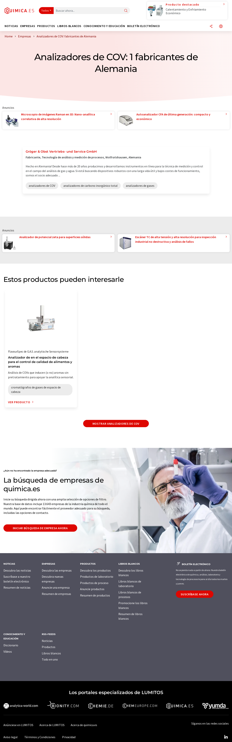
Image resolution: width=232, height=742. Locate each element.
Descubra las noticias (17, 570)
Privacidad (68, 737)
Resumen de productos (95, 595)
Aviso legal (10, 737)
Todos (45, 10)
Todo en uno (50, 659)
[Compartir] (211, 26)
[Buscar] (126, 11)
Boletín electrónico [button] (143, 26)
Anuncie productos (92, 589)
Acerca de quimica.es (84, 725)
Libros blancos (51, 653)
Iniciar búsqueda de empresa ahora (40, 528)
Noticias (47, 641)
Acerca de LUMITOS (52, 725)
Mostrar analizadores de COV (116, 423)
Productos (48, 647)
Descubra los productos (95, 570)
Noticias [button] (11, 26)
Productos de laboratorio (96, 576)
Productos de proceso (94, 583)
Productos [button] (46, 26)
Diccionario (10, 645)
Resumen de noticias (16, 587)
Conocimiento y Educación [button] (104, 26)
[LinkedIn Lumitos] (226, 737)
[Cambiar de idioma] (221, 26)
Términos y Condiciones (39, 737)
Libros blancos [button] (69, 26)
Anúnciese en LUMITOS (18, 725)
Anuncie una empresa (56, 587)
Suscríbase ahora (195, 594)
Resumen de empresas (56, 594)
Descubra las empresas (57, 570)
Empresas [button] (27, 26)
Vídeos (7, 651)
